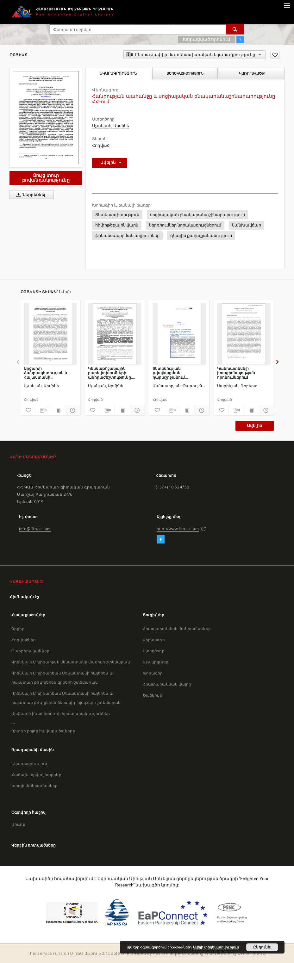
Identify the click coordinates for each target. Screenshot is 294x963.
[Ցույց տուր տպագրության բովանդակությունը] (57, 410)
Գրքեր (18, 628)
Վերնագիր (154, 640)
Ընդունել (262, 947)
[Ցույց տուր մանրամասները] (72, 410)
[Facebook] (161, 540)
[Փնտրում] (235, 29)
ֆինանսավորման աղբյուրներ (127, 235)
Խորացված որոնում (206, 39)
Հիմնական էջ (24, 597)
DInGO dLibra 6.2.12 (90, 953)
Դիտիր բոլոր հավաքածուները (43, 731)
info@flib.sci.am (35, 528)
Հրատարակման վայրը (167, 684)
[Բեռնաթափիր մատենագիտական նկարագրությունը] (42, 410)
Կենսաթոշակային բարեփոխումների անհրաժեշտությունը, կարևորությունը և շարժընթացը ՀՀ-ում (110, 373)
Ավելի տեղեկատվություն (216, 947)
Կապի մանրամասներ (34, 785)
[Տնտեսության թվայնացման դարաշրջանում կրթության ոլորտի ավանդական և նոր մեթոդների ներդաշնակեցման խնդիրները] (179, 333)
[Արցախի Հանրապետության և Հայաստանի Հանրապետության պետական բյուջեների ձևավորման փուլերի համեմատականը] (50, 333)
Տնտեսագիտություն (117, 214)
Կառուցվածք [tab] (252, 73)
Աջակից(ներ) (156, 662)
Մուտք (18, 824)
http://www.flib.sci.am (178, 528)
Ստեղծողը (154, 651)
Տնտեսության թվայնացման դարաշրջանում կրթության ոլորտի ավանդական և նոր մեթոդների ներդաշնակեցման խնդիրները (173, 373)
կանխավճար (246, 225)
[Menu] (286, 5)
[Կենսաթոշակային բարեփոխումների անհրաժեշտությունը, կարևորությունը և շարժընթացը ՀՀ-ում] (114, 333)
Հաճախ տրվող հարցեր (36, 774)
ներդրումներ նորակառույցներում (185, 225)
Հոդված (100, 145)
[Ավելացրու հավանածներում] (275, 55)
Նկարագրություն (29, 763)
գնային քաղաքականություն (201, 235)
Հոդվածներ (23, 640)
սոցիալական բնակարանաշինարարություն (197, 214)
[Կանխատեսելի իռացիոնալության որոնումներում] (243, 333)
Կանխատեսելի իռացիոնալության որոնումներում (236, 373)
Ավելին (254, 425)
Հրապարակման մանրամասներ (177, 628)
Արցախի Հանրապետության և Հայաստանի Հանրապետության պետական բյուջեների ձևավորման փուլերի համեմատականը (47, 373)
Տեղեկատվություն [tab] (184, 73)
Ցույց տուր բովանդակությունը (46, 178)
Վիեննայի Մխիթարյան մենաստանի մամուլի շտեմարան (70, 662)
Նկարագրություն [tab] (118, 73)
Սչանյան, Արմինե (110, 125)
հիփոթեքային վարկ (116, 225)
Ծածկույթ (153, 695)
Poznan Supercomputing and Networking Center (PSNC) (209, 953)
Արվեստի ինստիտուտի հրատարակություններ (60, 713)
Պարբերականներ (30, 651)
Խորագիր (153, 673)
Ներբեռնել (30, 195)
